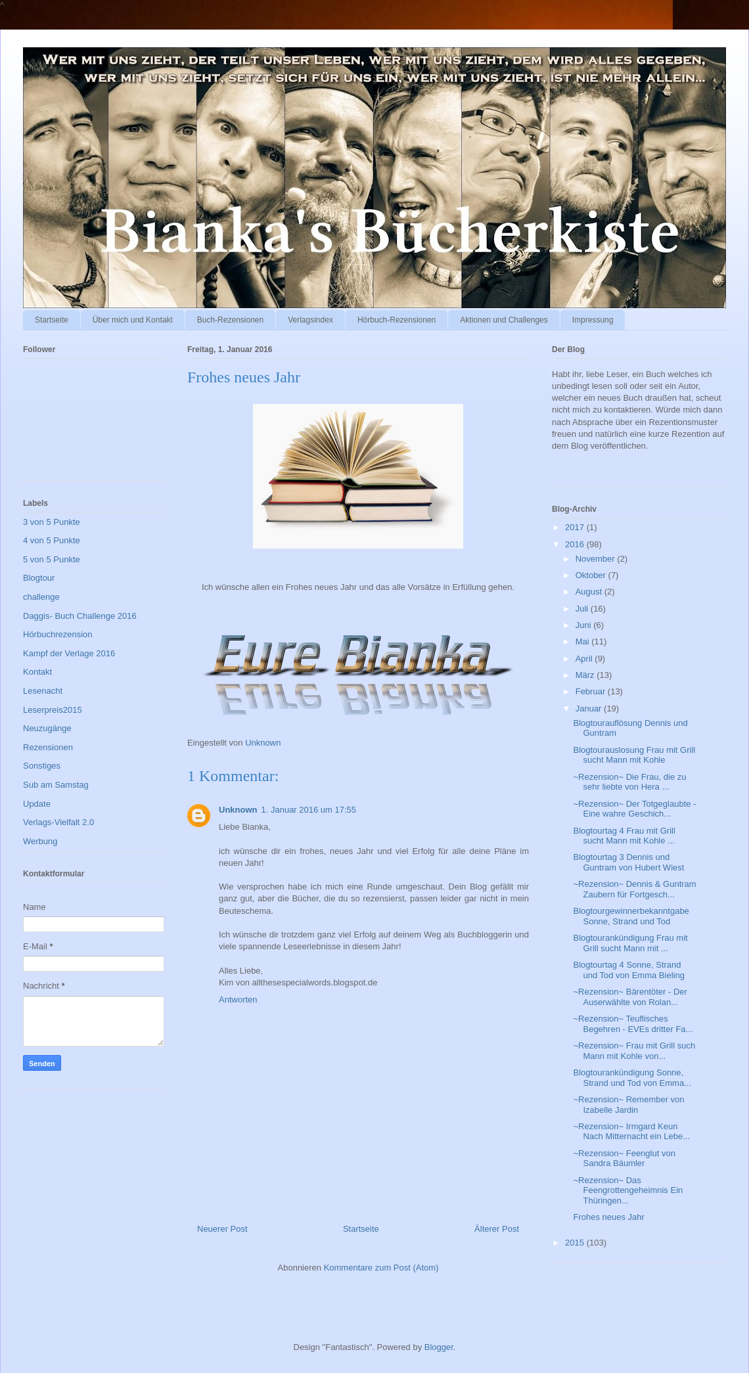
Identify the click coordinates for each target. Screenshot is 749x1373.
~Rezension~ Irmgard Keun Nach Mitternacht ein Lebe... (631, 1131)
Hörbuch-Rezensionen (396, 320)
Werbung (40, 841)
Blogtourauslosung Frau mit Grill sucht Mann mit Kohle (634, 755)
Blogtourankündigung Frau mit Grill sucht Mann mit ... (630, 943)
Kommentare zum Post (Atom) (381, 1267)
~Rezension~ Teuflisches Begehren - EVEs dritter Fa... (632, 1024)
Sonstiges (41, 766)
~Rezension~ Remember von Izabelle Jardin (628, 1104)
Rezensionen (48, 747)
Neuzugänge (47, 728)
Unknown (238, 810)
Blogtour (39, 578)
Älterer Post (496, 1229)
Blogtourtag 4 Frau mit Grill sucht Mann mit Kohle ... (624, 836)
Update (37, 804)
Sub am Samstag (56, 785)
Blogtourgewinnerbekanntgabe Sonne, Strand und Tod (631, 916)
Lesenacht (42, 691)
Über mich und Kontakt (133, 320)
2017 (576, 527)
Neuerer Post (222, 1229)
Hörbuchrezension (58, 634)
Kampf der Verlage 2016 (69, 653)
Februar (592, 691)
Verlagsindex (310, 320)
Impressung (593, 320)
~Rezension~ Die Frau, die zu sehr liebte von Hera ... (629, 782)
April (585, 659)
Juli (583, 609)
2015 (576, 1243)
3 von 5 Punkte (51, 522)
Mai (584, 641)
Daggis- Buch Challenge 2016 (80, 616)
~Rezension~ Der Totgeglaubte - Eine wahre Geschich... (634, 809)
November (597, 559)
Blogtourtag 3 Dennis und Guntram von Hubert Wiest (628, 862)
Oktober (592, 575)
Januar (590, 708)
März (586, 675)
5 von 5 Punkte (51, 559)
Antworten (238, 999)
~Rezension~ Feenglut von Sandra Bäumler (624, 1158)
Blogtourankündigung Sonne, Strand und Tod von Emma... (632, 1078)
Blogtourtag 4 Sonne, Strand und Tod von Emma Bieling (628, 970)
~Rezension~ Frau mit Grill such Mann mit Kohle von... (634, 1051)
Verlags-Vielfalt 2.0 (58, 822)
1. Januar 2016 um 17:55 (309, 810)
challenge (41, 597)
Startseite (51, 320)
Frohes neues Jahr (608, 1217)
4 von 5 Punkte (51, 540)
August (590, 591)
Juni (584, 625)
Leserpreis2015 (52, 710)
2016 (576, 544)
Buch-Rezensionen (230, 320)
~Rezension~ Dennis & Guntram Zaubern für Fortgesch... (634, 889)
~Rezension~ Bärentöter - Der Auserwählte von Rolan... (630, 997)
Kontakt (37, 672)
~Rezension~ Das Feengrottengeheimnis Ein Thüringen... (628, 1190)
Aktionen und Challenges (503, 320)
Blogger (438, 1347)
